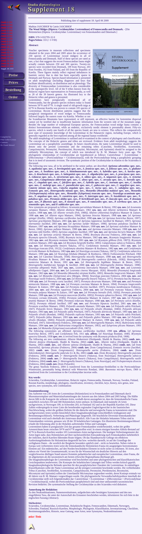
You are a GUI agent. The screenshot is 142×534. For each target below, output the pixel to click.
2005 (6, 55)
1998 (6, 27)
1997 (6, 22)
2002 (6, 47)
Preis (38, 516)
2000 (6, 41)
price (31, 516)
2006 (6, 58)
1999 (6, 25)
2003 (6, 52)
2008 (6, 60)
